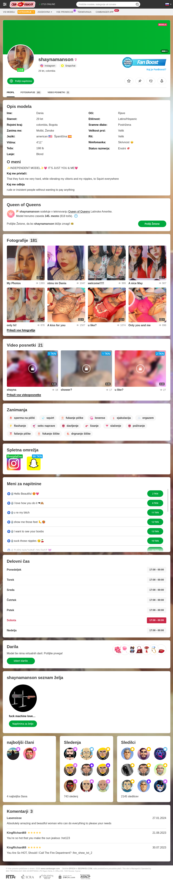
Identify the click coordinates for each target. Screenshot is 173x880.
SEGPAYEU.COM (85, 868)
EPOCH (72, 868)
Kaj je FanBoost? (156, 69)
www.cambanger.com (50, 868)
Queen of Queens (79, 211)
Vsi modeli (9, 12)
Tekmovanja (84, 12)
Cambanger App (105, 11)
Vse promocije (65, 11)
